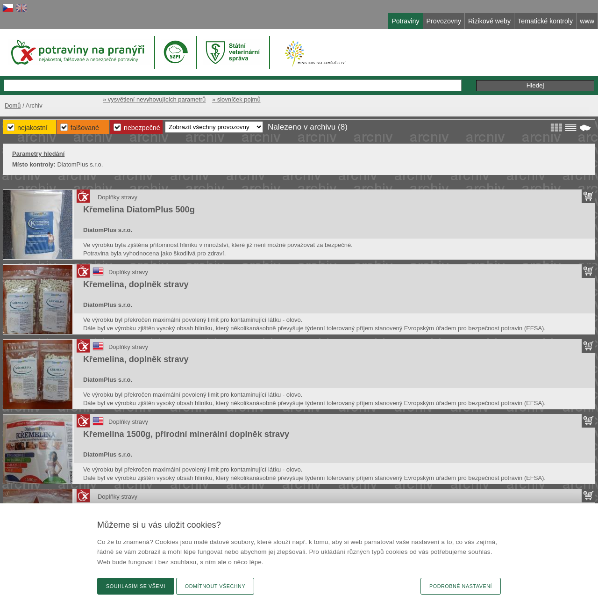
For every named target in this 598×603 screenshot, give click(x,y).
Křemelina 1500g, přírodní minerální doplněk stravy (186, 434)
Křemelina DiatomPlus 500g (139, 209)
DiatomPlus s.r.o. (107, 229)
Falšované (85, 127)
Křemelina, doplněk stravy (136, 284)
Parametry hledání (38, 153)
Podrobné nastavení (460, 586)
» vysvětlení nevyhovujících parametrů (154, 99)
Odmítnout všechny (215, 586)
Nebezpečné (142, 127)
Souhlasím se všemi (135, 586)
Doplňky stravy (117, 197)
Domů (13, 105)
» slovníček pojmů (236, 99)
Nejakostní (32, 127)
